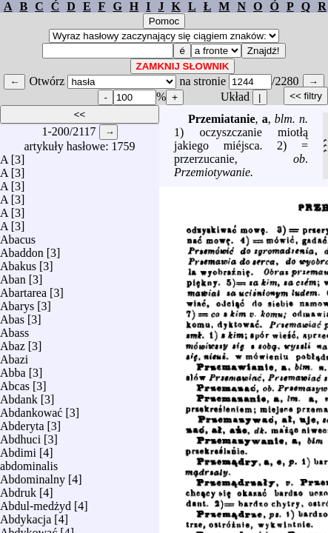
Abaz (12, 342)
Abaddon (22, 249)
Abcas (15, 382)
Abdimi (18, 449)
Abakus (18, 262)
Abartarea (23, 289)
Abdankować (31, 409)
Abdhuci (20, 435)
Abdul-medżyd (35, 502)
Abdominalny (32, 475)
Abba (13, 369)
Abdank (19, 395)
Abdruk (18, 489)
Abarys (17, 302)
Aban (13, 275)
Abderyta (22, 422)
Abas (12, 315)
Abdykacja (25, 515)
